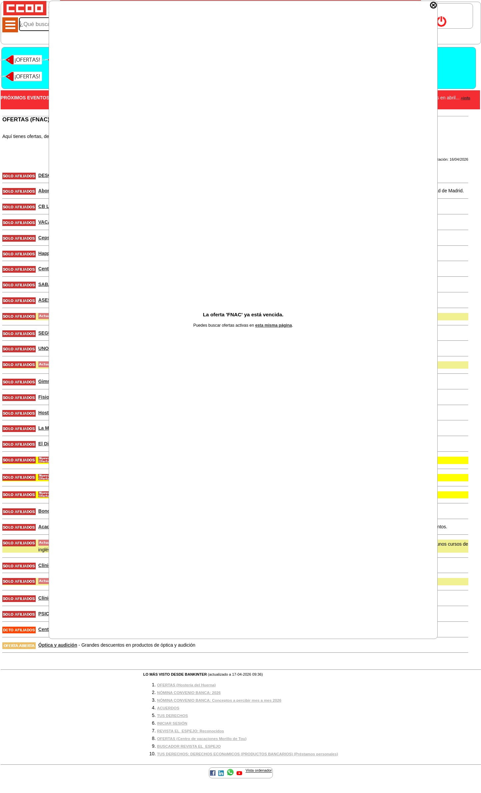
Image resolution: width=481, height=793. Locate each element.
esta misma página (273, 325)
